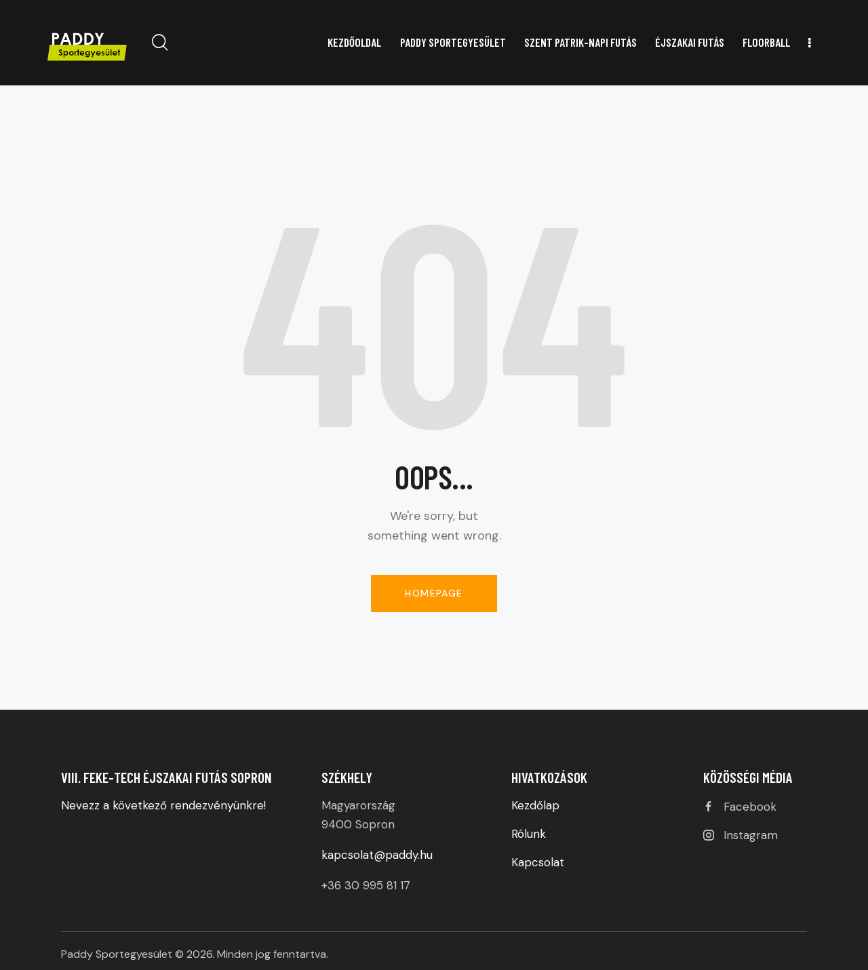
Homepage (433, 593)
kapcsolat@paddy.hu (377, 854)
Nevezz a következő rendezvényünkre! (165, 805)
